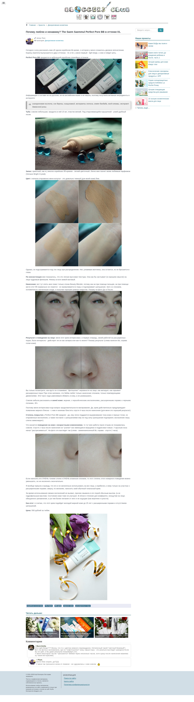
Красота (64, 24)
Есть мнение (139, 24)
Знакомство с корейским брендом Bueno (110, 643)
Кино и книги (91, 24)
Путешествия (107, 24)
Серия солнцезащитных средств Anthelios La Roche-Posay (158, 89)
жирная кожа (68, 613)
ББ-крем (58, 613)
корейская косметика (34, 613)
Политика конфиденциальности (77, 691)
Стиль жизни (123, 24)
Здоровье (76, 24)
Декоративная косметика (54, 47)
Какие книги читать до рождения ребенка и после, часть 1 (157, 62)
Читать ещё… (143, 115)
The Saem (48, 613)
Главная (53, 24)
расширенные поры (83, 613)
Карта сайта (69, 688)
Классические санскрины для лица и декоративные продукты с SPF (158, 80)
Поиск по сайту (70, 685)
